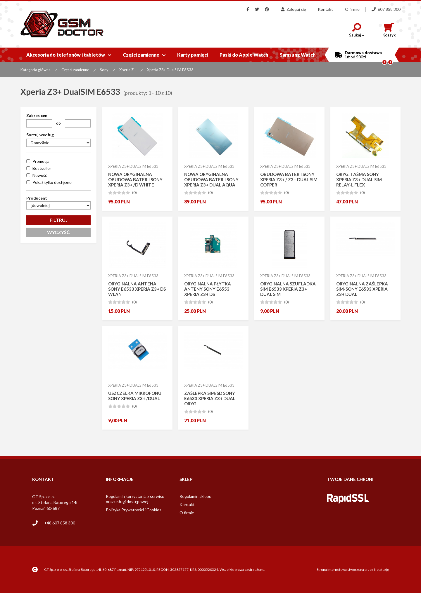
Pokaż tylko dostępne (52, 182)
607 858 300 (386, 9)
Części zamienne (144, 54)
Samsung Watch (297, 54)
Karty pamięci (192, 54)
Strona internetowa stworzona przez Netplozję (353, 569)
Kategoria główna (35, 69)
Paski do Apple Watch (244, 54)
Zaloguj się (293, 9)
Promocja (40, 161)
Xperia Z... (127, 69)
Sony (104, 69)
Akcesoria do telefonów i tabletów (68, 54)
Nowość (39, 175)
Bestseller (41, 168)
